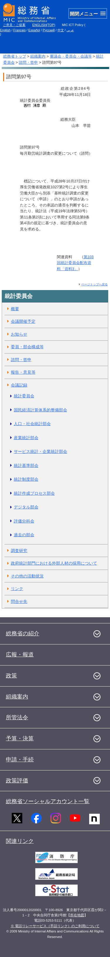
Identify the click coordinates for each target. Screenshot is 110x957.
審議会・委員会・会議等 (71, 56)
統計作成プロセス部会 (34, 493)
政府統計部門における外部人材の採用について (54, 563)
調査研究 (19, 550)
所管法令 (17, 717)
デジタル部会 (26, 507)
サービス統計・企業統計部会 (40, 451)
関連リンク (20, 841)
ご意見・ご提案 (14, 25)
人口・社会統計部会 (32, 423)
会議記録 (19, 385)
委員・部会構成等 (27, 346)
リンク (17, 588)
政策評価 (17, 780)
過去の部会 (24, 534)
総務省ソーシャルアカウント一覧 (47, 801)
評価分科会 (24, 521)
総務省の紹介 (22, 633)
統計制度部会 (26, 479)
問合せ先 (19, 601)
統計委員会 (24, 396)
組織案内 (37, 56)
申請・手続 (20, 759)
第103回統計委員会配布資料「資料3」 (75, 263)
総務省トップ (14, 56)
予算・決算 (20, 738)
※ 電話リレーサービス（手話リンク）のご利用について (55, 926)
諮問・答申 (28, 62)
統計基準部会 (26, 465)
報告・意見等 (23, 372)
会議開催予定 (23, 321)
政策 (11, 676)
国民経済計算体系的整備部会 (40, 410)
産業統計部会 (26, 437)
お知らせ (19, 334)
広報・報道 (20, 654)
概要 (15, 308)
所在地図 (77, 915)
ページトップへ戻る (94, 284)
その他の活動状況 (27, 576)
